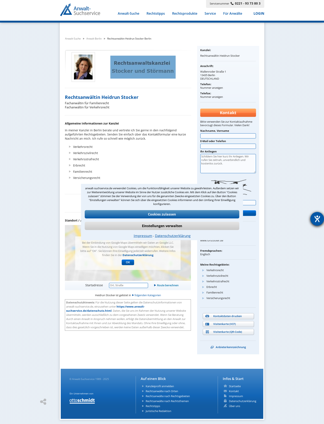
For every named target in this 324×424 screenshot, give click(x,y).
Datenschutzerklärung (173, 235)
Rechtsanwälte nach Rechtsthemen (167, 401)
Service (210, 14)
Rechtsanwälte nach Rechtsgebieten (168, 396)
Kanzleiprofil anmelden (160, 386)
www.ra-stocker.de (211, 240)
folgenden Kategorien (148, 295)
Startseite (235, 386)
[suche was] (97, 26)
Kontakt (234, 391)
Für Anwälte (232, 14)
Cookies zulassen (162, 214)
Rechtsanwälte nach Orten (162, 391)
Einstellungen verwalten (162, 226)
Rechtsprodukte (184, 14)
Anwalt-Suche (128, 14)
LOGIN (259, 14)
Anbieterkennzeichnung (231, 347)
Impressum (143, 235)
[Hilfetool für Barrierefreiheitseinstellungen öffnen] (317, 219)
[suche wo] (173, 26)
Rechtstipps (156, 14)
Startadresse (94, 285)
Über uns (234, 406)
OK (128, 262)
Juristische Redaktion (158, 411)
